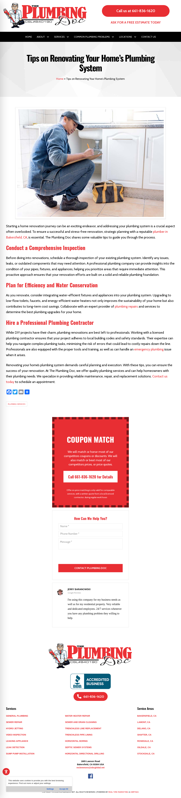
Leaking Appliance (17, 741)
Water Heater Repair (77, 716)
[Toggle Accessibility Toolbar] (6, 772)
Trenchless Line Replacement (83, 728)
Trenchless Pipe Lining (78, 735)
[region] (39, 784)
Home (59, 78)
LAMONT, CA (143, 722)
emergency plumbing (149, 349)
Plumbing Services (16, 404)
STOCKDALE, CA (146, 753)
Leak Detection (15, 747)
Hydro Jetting (14, 728)
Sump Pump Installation (20, 753)
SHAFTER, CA (144, 735)
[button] (48, 37)
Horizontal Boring (76, 741)
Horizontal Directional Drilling (84, 753)
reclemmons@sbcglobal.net (90, 767)
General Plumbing (17, 716)
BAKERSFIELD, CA (146, 716)
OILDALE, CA (144, 747)
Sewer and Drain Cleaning (81, 722)
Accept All (63, 789)
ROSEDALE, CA (145, 741)
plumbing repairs (126, 306)
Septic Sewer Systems (78, 747)
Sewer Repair (14, 722)
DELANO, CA (143, 728)
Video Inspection (16, 735)
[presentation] (91, 574)
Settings (50, 789)
